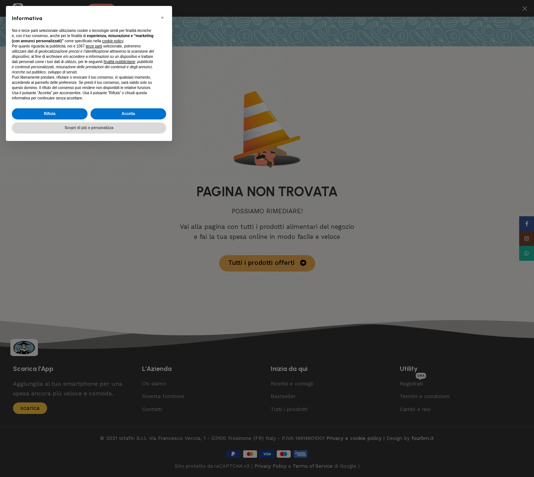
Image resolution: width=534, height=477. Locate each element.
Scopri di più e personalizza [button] (89, 128)
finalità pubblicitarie (119, 62)
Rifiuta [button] (49, 114)
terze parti (94, 46)
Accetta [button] (128, 114)
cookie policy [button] (112, 41)
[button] (162, 18)
